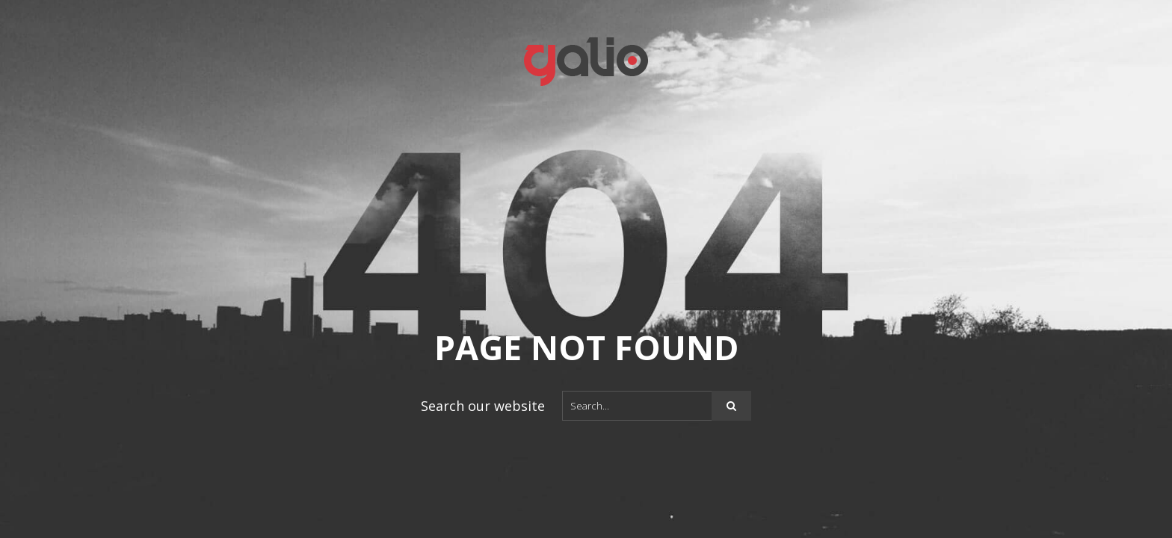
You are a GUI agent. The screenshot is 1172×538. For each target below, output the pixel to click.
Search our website (483, 406)
